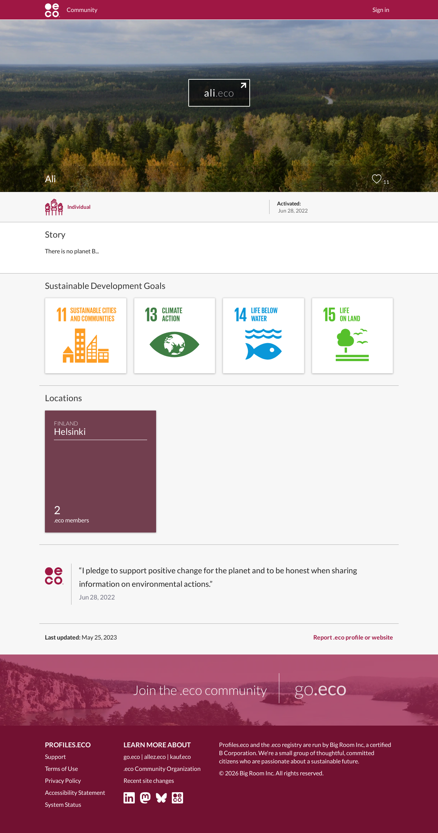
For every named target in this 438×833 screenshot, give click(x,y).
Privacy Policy (63, 780)
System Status (63, 804)
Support (55, 756)
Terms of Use (61, 768)
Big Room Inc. (257, 772)
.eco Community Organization (162, 768)
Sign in (380, 9)
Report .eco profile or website (353, 637)
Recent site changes (149, 780)
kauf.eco (180, 756)
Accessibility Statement (75, 792)
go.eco (132, 756)
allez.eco (155, 756)
